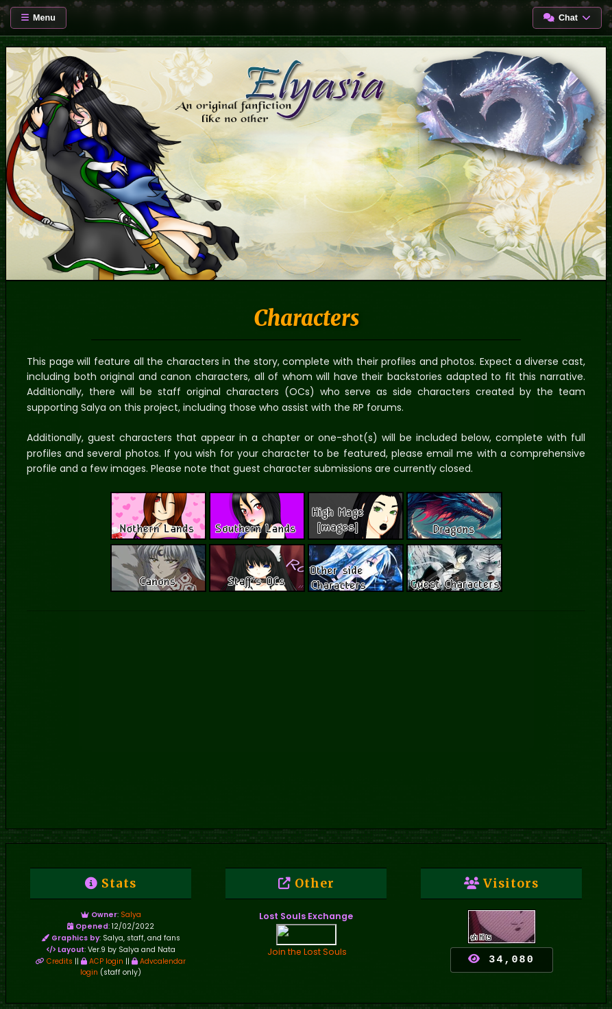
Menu (38, 18)
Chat (567, 18)
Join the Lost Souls (307, 952)
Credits (54, 961)
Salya (131, 915)
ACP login (102, 961)
